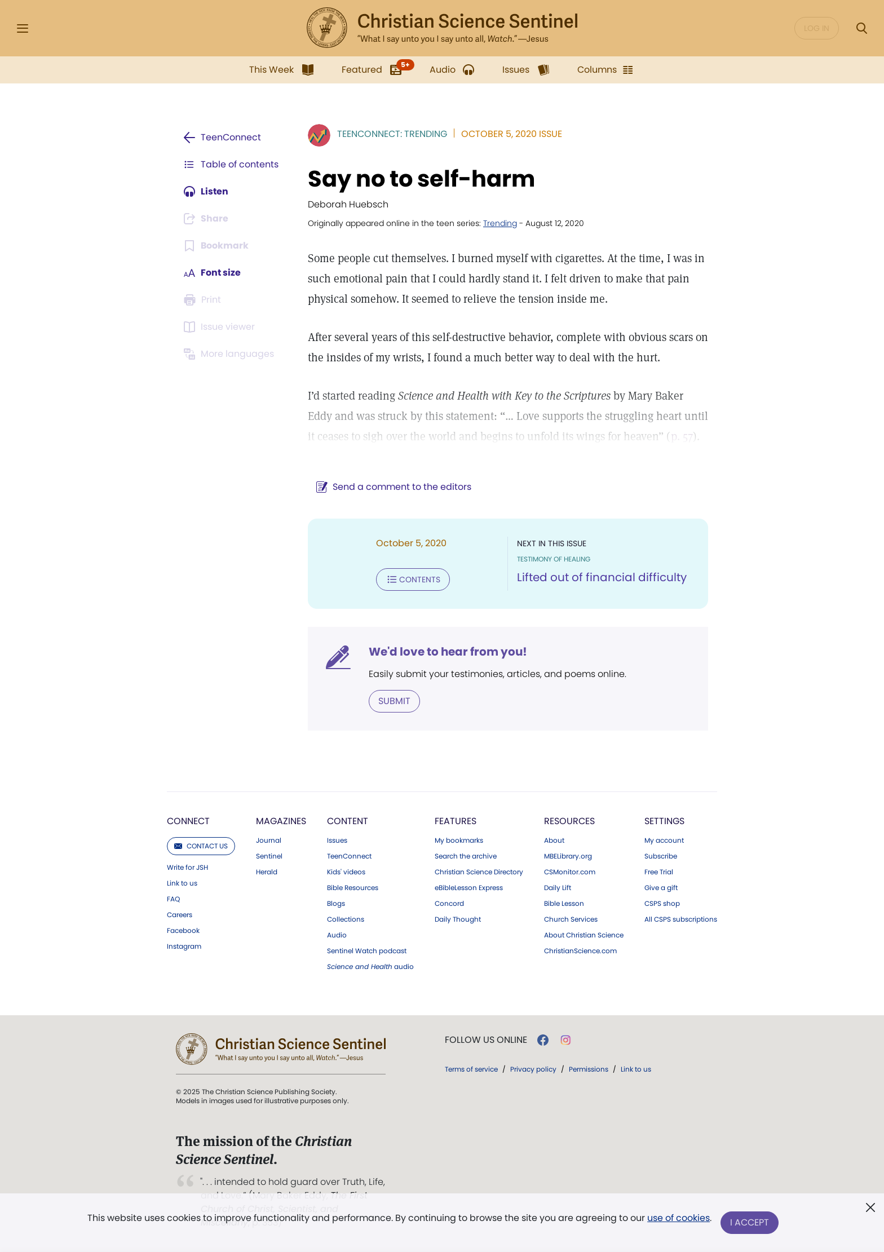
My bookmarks (459, 840)
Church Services (571, 919)
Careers (179, 915)
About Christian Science (584, 935)
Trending (500, 223)
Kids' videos (346, 872)
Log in (816, 28)
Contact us (201, 846)
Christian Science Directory (479, 872)
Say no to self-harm (421, 179)
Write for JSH (187, 867)
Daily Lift (557, 887)
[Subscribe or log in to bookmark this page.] (216, 245)
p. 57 (682, 436)
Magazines (281, 821)
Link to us (182, 883)
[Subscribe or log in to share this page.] (207, 218)
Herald (266, 872)
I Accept (749, 1222)
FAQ (173, 899)
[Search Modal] (861, 28)
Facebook (183, 930)
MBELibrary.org (568, 856)
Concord (449, 903)
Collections (345, 919)
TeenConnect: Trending (392, 133)
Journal (268, 840)
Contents (413, 579)
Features (455, 821)
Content (347, 821)
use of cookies (678, 1217)
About (554, 840)
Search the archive (466, 856)
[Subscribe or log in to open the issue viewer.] (221, 326)
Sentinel (269, 856)
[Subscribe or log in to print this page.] (204, 299)
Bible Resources (352, 887)
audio (370, 966)
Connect (188, 821)
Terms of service (471, 1069)
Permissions (588, 1069)
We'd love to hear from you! (448, 651)
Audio (337, 935)
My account (664, 840)
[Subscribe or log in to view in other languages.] (230, 354)
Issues (337, 840)
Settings (664, 821)
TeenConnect (349, 856)
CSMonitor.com (569, 872)
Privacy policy (533, 1069)
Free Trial (658, 872)
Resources (569, 821)
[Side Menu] (22, 28)
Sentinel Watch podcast (366, 951)
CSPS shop (662, 903)
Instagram (184, 946)
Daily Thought (458, 919)
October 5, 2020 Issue (511, 133)
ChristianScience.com (580, 951)
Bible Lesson (564, 903)
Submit (394, 700)
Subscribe (660, 856)
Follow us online (486, 1040)
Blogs (336, 903)
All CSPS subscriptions (680, 919)
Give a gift (661, 887)
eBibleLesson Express (469, 887)
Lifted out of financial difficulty (602, 577)
